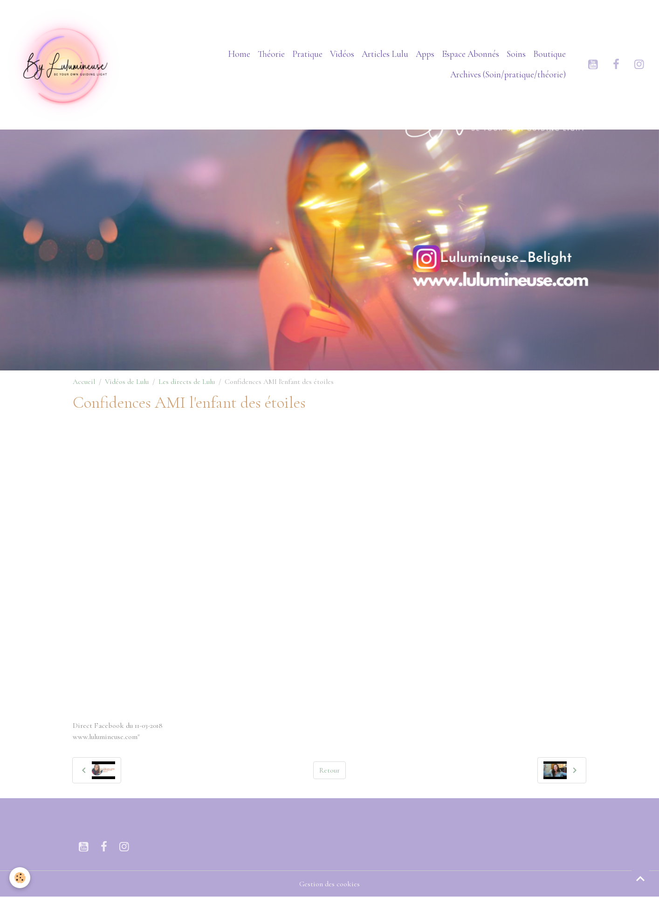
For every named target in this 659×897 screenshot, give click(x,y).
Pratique (307, 54)
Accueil (84, 381)
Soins (516, 54)
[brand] (64, 64)
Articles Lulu (385, 54)
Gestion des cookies (329, 884)
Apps (425, 54)
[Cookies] (19, 877)
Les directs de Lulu (186, 381)
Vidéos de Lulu (127, 381)
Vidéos (342, 54)
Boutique (549, 54)
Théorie (271, 54)
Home (239, 54)
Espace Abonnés (470, 54)
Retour (329, 770)
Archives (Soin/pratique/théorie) (508, 74)
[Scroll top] (640, 878)
